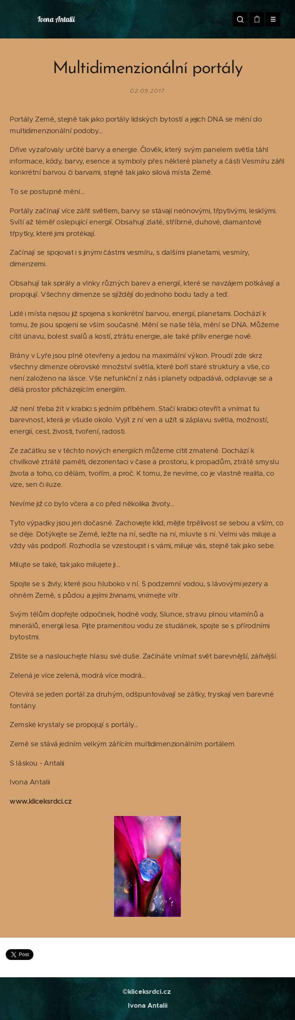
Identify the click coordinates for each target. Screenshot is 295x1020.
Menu (270, 19)
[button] (240, 19)
